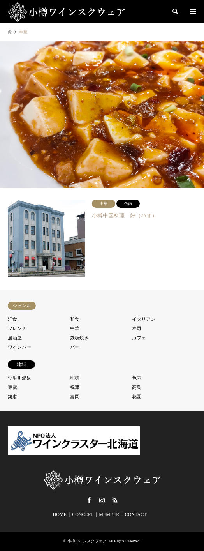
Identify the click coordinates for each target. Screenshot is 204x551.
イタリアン (143, 319)
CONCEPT (82, 514)
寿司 (136, 328)
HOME (60, 514)
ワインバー (19, 347)
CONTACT (136, 514)
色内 (136, 378)
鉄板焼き (79, 338)
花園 (136, 396)
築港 (12, 396)
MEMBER (109, 514)
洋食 (12, 319)
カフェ (139, 338)
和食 (74, 319)
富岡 (74, 396)
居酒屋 (15, 338)
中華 (74, 328)
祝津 (74, 387)
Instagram (102, 500)
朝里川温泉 (19, 378)
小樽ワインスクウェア (86, 541)
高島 (136, 387)
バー (74, 347)
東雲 (12, 387)
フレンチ (17, 328)
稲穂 (74, 378)
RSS (115, 500)
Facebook (89, 500)
